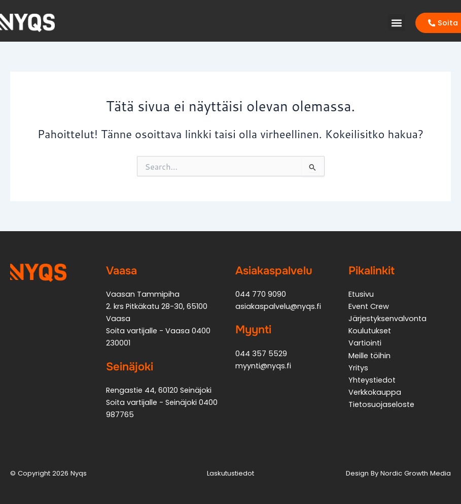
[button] (396, 22)
